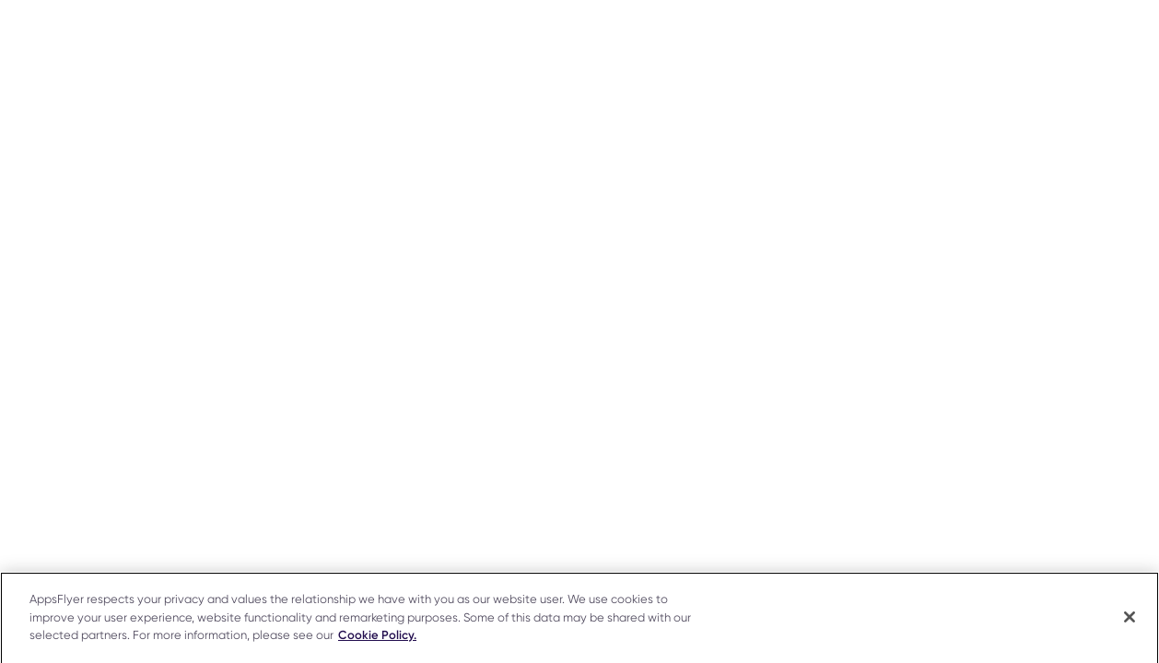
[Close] (1129, 619)
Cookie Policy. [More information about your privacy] (377, 638)
